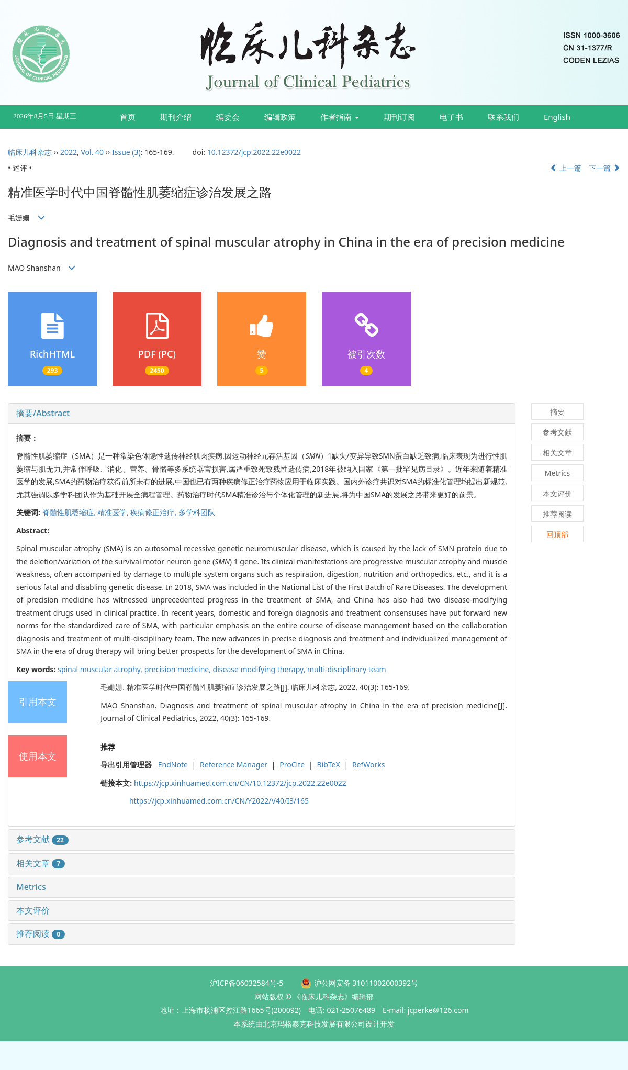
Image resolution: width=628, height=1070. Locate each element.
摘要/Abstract (43, 413)
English (557, 117)
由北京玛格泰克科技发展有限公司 (310, 1024)
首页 (128, 117)
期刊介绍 (176, 117)
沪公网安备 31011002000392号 (366, 983)
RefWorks (368, 765)
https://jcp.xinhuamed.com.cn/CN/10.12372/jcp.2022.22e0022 (240, 783)
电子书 (451, 117)
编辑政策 (280, 117)
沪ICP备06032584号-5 (247, 983)
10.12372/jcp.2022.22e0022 (254, 152)
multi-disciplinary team (346, 669)
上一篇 (565, 168)
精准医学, (113, 512)
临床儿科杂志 (30, 152)
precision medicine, (178, 669)
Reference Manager (233, 765)
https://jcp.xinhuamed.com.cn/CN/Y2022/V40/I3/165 (219, 801)
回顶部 (557, 534)
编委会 (228, 117)
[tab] (261, 413)
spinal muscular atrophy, (101, 669)
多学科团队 (196, 512)
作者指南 (339, 117)
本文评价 (33, 910)
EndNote (173, 765)
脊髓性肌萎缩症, (69, 512)
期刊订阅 (399, 117)
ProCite (292, 765)
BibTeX (328, 765)
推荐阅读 (40, 933)
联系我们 (503, 117)
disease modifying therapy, (260, 669)
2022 (68, 152)
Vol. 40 (92, 152)
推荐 (107, 747)
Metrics (31, 887)
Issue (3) (126, 152)
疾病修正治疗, (154, 512)
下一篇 (604, 168)
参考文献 (42, 839)
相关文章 (40, 863)
